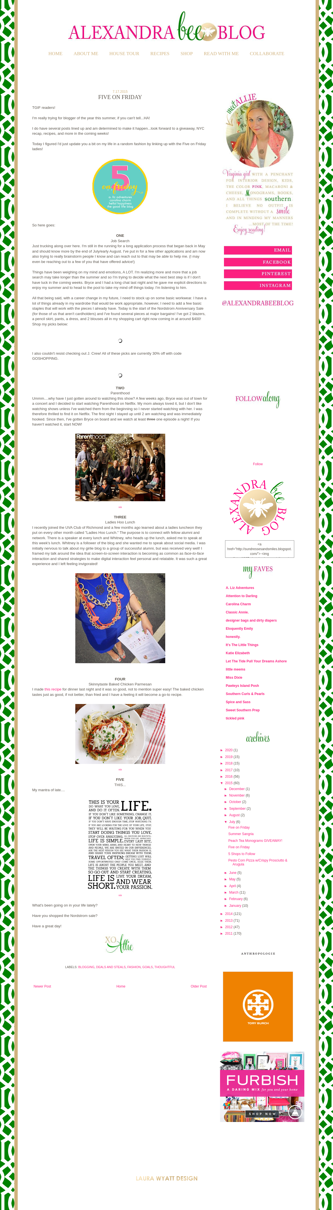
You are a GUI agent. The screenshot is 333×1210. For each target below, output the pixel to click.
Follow (258, 464)
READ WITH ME (221, 53)
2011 (229, 933)
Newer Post (42, 986)
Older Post (199, 986)
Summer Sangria (240, 834)
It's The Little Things (242, 645)
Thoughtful (165, 967)
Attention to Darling (241, 596)
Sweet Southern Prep (243, 710)
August (235, 815)
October (235, 802)
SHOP (186, 53)
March (234, 892)
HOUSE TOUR (124, 53)
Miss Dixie (234, 678)
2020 (229, 750)
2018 (229, 763)
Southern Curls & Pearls (245, 694)
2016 (229, 777)
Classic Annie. (237, 612)
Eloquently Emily (239, 629)
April (233, 886)
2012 (229, 927)
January (235, 906)
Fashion (134, 967)
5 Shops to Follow (241, 854)
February (236, 899)
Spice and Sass (238, 702)
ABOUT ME (86, 53)
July (232, 822)
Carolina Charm (238, 604)
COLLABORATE (267, 53)
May (232, 879)
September (237, 809)
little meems (235, 669)
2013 (229, 921)
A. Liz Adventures (240, 588)
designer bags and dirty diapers (251, 620)
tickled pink (235, 718)
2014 (229, 914)
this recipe (52, 689)
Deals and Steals (111, 967)
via (120, 507)
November (237, 795)
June (233, 873)
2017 (229, 770)
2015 (229, 783)
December (237, 789)
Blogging (86, 967)
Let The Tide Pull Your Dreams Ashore (256, 661)
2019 (229, 757)
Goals (147, 967)
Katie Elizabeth (238, 653)
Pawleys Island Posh (242, 686)
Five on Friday (239, 827)
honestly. (233, 637)
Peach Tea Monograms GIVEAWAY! (255, 841)
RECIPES (159, 53)
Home (55, 53)
